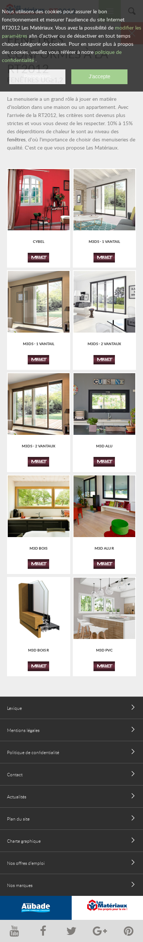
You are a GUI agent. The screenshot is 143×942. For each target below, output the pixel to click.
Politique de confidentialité (33, 752)
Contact (15, 774)
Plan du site (18, 819)
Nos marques (20, 885)
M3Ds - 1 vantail (104, 241)
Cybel (38, 241)
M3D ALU (104, 445)
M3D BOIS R (38, 650)
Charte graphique (24, 841)
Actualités (16, 797)
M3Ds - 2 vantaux (104, 343)
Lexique (14, 708)
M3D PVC (104, 650)
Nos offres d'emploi (26, 863)
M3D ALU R (104, 548)
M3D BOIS (38, 548)
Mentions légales (23, 730)
